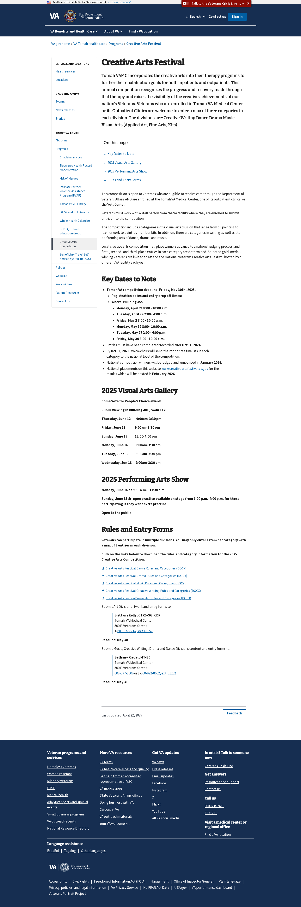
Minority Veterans (60, 781)
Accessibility (58, 881)
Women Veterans (59, 774)
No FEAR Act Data (156, 887)
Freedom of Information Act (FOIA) (120, 881)
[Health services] (74, 71)
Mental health (57, 795)
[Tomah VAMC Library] (74, 204)
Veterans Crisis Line (219, 766)
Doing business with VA (117, 802)
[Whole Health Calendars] (74, 221)
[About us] (74, 140)
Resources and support (222, 782)
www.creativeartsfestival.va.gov (184, 368)
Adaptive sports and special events (67, 804)
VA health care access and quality (124, 769)
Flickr (156, 804)
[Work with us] (74, 284)
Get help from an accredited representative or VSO (120, 779)
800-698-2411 (214, 806)
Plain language (230, 881)
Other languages (93, 850)
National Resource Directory (68, 828)
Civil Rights (81, 881)
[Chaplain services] (74, 157)
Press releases (162, 769)
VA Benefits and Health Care (72, 31)
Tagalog (70, 850)
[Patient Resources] (74, 293)
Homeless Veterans (61, 767)
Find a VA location (218, 834)
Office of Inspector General (194, 881)
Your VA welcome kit (115, 823)
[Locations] (74, 80)
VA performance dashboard (212, 887)
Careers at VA (109, 809)
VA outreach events (61, 821)
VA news (158, 762)
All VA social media (165, 818)
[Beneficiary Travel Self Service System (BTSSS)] (74, 256)
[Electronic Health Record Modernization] (74, 168)
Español (53, 850)
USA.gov (180, 887)
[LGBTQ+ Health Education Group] (74, 231)
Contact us (217, 16)
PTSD (51, 788)
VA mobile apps (111, 788)
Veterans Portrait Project (67, 893)
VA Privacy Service (124, 887)
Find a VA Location (143, 31)
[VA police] (74, 276)
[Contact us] (74, 301)
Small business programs (65, 814)
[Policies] (74, 267)
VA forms (106, 762)
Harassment (160, 881)
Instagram (159, 790)
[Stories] (74, 119)
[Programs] (74, 149)
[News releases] (74, 110)
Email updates (163, 776)
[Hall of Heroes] (74, 178)
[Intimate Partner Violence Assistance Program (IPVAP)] (74, 191)
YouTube (158, 811)
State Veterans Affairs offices (121, 795)
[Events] (74, 102)
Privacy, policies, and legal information (77, 887)
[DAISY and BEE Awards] (74, 212)
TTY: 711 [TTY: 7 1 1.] (211, 813)
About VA (111, 31)
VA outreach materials (116, 816)
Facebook (159, 783)
